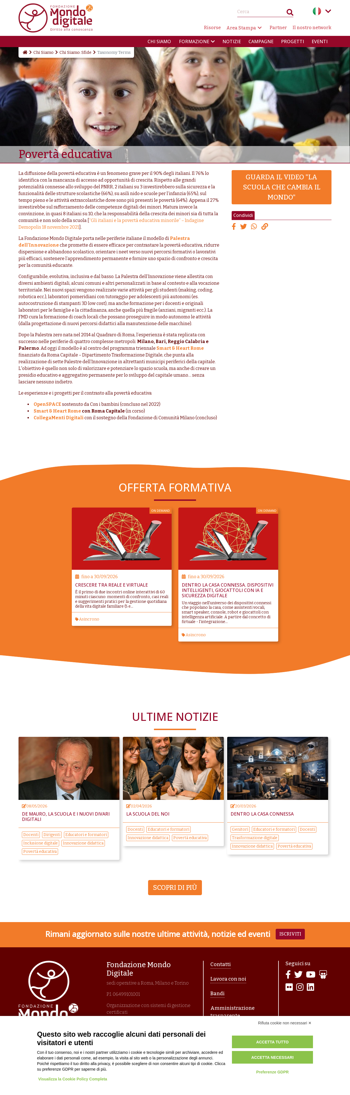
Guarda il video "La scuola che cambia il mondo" (281, 188)
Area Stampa (241, 28)
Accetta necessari (272, 1057)
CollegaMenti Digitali (59, 417)
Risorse (212, 27)
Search (290, 13)
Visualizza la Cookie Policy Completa (72, 1079)
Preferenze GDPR (272, 1072)
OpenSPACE (47, 404)
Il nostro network (312, 27)
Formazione (194, 41)
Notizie (231, 41)
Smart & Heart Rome (57, 411)
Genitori (240, 829)
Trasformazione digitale (254, 837)
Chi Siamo (43, 52)
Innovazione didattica (83, 843)
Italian (316, 11)
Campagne (260, 41)
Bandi (217, 993)
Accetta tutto (272, 1042)
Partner (278, 27)
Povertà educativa (40, 851)
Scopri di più (175, 888)
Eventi (320, 41)
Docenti (30, 834)
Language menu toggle (328, 11)
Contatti (220, 964)
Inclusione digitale (40, 843)
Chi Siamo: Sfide (75, 52)
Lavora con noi (228, 979)
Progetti (292, 41)
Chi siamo (159, 41)
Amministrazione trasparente (232, 1012)
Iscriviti (290, 934)
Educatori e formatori (86, 834)
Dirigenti (51, 834)
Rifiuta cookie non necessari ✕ (285, 1023)
